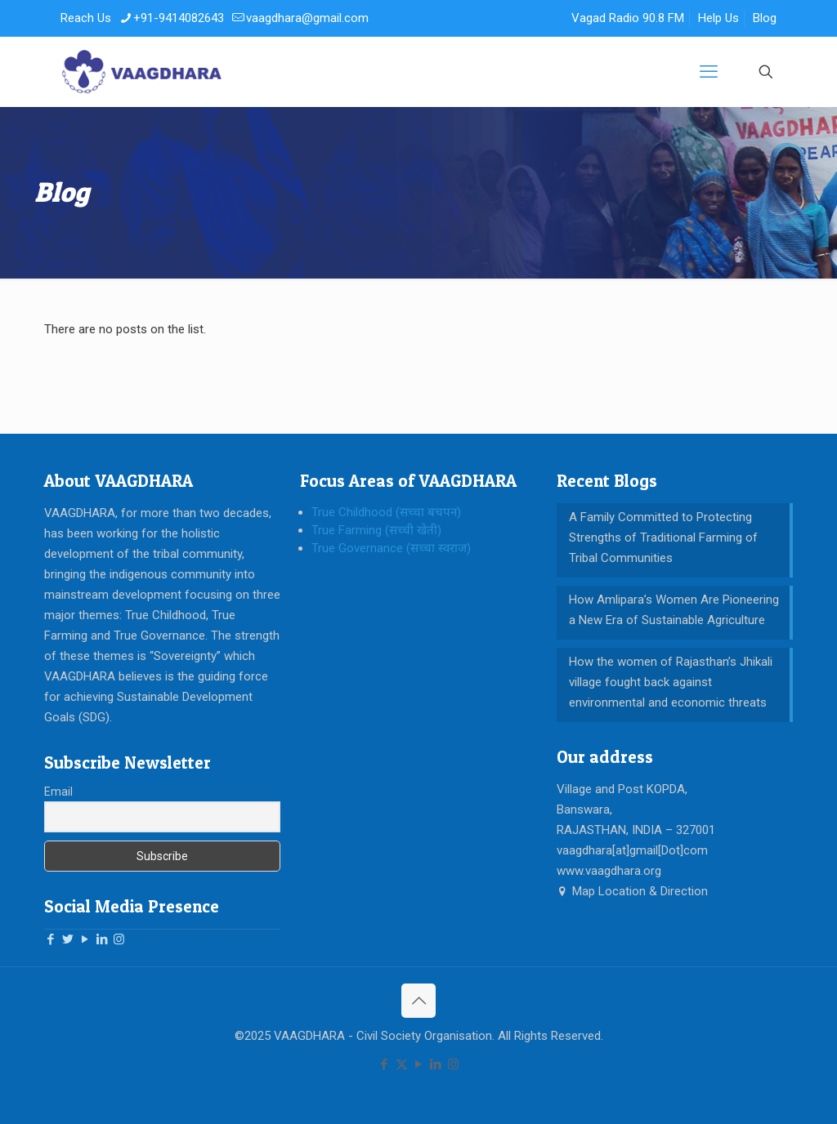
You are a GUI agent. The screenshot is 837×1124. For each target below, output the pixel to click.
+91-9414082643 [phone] (178, 18)
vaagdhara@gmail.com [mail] (307, 18)
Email (58, 791)
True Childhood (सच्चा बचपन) (386, 512)
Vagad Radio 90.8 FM (627, 18)
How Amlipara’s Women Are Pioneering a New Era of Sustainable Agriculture (674, 609)
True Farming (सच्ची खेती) (376, 530)
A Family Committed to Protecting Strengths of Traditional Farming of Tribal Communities (663, 537)
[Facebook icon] (384, 1064)
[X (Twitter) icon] (402, 1064)
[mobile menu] (709, 72)
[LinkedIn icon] (436, 1064)
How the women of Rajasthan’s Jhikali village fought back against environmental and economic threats (670, 682)
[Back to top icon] (418, 1001)
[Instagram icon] (453, 1064)
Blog (765, 18)
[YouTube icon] (419, 1064)
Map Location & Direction (632, 891)
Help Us (718, 18)
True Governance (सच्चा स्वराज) (391, 548)
